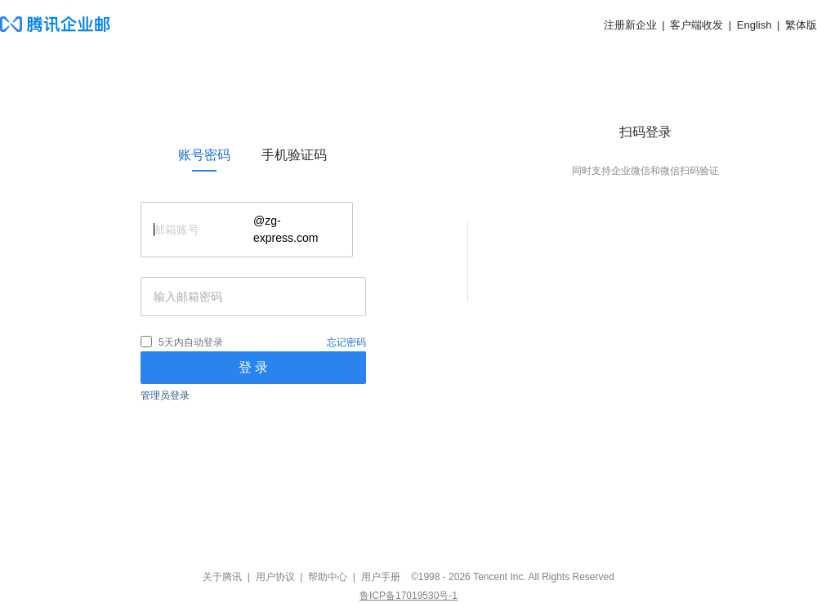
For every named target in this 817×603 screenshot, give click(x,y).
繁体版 (801, 25)
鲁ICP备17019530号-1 (408, 595)
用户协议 (275, 577)
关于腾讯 (222, 577)
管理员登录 (165, 395)
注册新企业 (630, 25)
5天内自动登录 (190, 342)
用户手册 (380, 577)
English (754, 25)
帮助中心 (327, 577)
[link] (204, 155)
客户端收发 (696, 25)
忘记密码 (346, 342)
